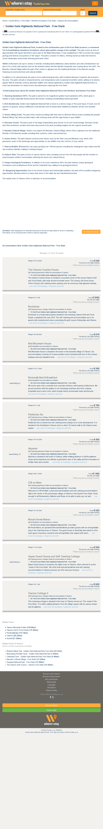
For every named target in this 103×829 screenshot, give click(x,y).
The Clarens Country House (43, 269)
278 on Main (35, 482)
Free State (25, 21)
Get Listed (51, 679)
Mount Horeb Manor (39, 519)
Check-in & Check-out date (52, 10)
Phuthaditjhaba (17, 633)
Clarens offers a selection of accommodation (37, 178)
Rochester (34, 306)
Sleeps (82, 10)
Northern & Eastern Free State (44, 21)
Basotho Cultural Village (12, 69)
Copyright (51, 685)
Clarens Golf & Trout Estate (22, 630)
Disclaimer (51, 687)
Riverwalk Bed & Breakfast (42, 377)
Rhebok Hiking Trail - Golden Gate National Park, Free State (34, 651)
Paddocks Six (35, 414)
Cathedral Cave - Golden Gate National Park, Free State (33, 657)
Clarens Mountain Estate (21, 627)
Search (93, 13)
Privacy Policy (51, 690)
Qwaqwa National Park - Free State (25, 662)
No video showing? (91, 232)
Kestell (14, 638)
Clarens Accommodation (68, 21)
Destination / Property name (15, 10)
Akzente (32, 448)
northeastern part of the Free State (63, 47)
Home (4, 21)
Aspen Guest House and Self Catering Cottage (54, 556)
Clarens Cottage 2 (38, 593)
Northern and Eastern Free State (81, 91)
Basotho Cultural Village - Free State (26, 659)
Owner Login (51, 710)
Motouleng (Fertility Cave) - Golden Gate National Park (32, 654)
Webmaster (51, 682)
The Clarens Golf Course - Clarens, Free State (30, 665)
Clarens (14, 636)
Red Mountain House (39, 343)
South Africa (14, 21)
